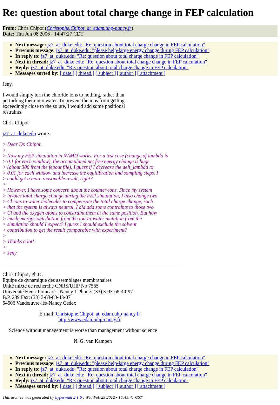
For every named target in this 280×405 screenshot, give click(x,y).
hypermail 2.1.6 (68, 397)
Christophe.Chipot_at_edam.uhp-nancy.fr (98, 313)
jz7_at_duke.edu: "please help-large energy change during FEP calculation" (133, 50)
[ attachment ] (151, 73)
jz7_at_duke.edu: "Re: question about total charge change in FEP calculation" (126, 44)
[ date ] (67, 73)
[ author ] (126, 73)
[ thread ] (85, 73)
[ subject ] (106, 73)
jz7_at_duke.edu (19, 133)
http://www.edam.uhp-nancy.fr (89, 319)
